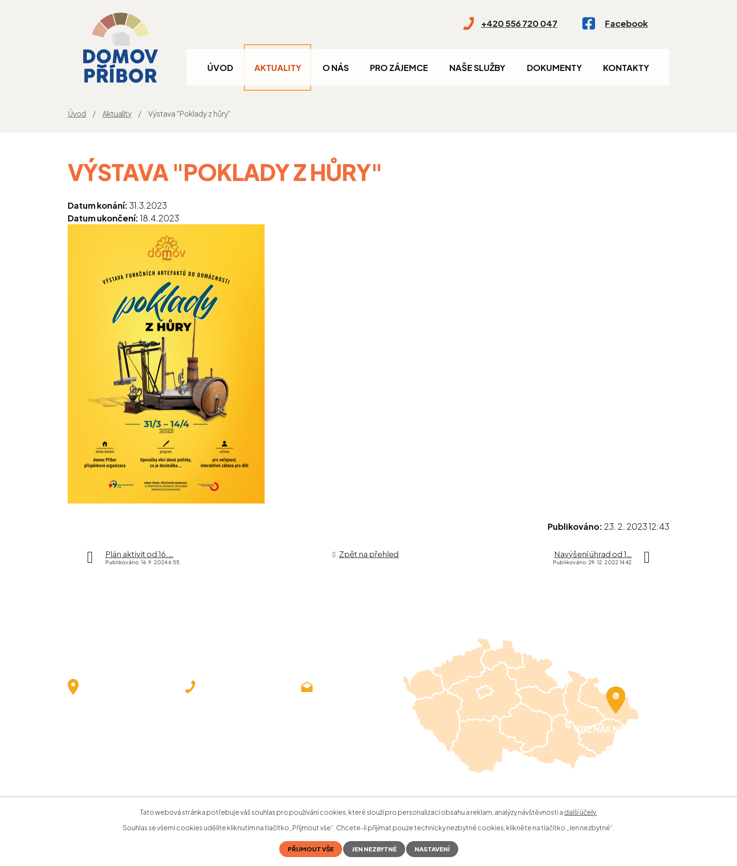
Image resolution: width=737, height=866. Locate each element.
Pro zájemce (399, 67)
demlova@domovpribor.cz (354, 707)
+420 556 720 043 (222, 720)
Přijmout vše (307, 848)
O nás (335, 67)
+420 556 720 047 (222, 707)
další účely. (580, 811)
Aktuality (277, 67)
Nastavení (435, 848)
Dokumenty (554, 67)
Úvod (220, 67)
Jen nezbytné (374, 848)
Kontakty (626, 67)
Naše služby (477, 67)
